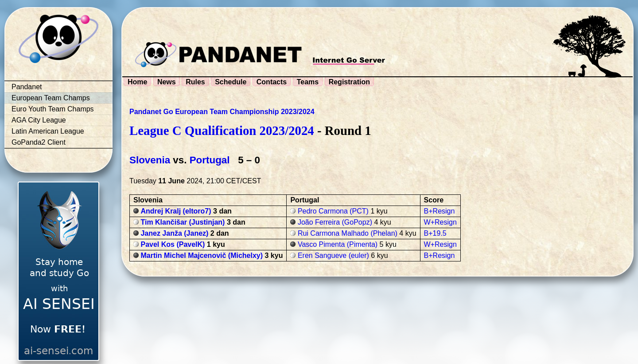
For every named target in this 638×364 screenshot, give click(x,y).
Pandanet (27, 87)
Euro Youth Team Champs (53, 109)
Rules (195, 82)
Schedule (230, 82)
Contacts (272, 82)
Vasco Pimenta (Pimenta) (337, 244)
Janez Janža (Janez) (174, 233)
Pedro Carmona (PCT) (333, 211)
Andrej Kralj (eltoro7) (175, 211)
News (166, 82)
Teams (308, 82)
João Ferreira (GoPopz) (335, 222)
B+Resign (439, 211)
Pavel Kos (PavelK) (172, 244)
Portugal (210, 160)
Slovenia (149, 160)
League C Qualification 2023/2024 (221, 130)
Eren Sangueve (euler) (333, 255)
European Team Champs (51, 98)
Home (137, 82)
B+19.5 (435, 233)
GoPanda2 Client (39, 142)
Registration (349, 82)
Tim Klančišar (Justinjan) (182, 222)
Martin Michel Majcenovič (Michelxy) (201, 255)
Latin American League (48, 131)
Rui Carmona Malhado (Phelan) (347, 233)
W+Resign (440, 222)
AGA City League (39, 120)
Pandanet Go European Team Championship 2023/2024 (222, 111)
